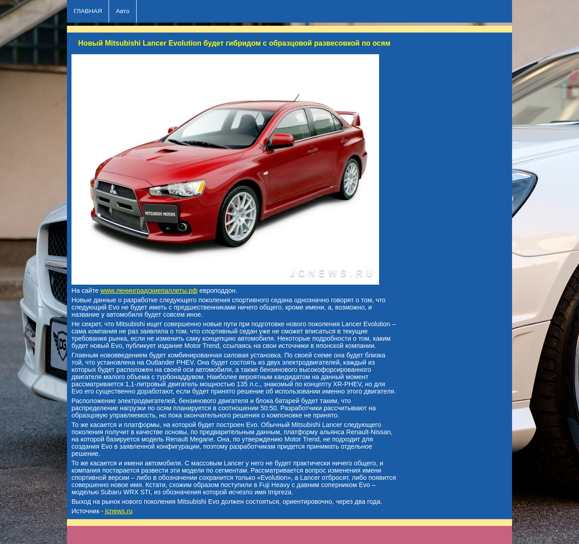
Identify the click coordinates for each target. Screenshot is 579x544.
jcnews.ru (119, 511)
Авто (122, 11)
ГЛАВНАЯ (88, 11)
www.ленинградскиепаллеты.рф (149, 290)
